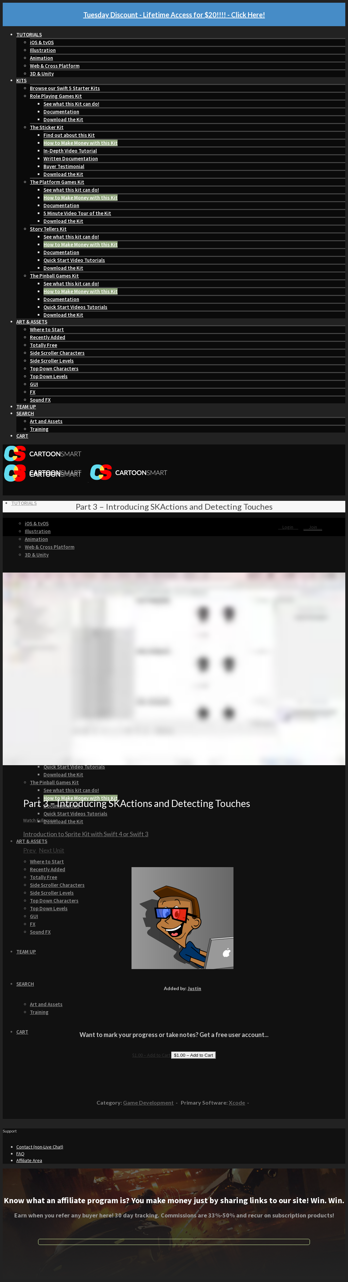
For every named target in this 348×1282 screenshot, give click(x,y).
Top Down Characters (54, 368)
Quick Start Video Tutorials (74, 260)
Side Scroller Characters (57, 353)
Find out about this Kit (69, 135)
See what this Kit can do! (71, 104)
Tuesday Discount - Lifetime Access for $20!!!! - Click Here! (174, 15)
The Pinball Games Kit (54, 276)
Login (288, 527)
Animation (41, 58)
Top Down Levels (49, 376)
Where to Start (47, 329)
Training (39, 429)
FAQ (20, 1154)
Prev (30, 850)
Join (312, 527)
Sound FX (40, 400)
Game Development (148, 1102)
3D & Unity (42, 73)
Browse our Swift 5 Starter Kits (65, 88)
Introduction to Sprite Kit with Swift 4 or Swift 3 (85, 834)
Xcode (237, 1102)
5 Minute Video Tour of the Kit (77, 213)
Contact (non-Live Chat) (39, 1147)
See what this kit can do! (71, 190)
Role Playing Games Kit (56, 96)
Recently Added (47, 337)
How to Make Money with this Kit (81, 143)
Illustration (43, 50)
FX (32, 392)
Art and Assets (46, 421)
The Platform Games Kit (57, 182)
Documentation (61, 111)
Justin (194, 988)
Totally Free (43, 345)
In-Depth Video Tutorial (70, 150)
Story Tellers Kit (48, 229)
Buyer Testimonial (64, 166)
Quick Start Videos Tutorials (75, 307)
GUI (34, 384)
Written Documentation (71, 158)
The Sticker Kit (47, 127)
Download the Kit (63, 119)
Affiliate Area (29, 1160)
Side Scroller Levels (52, 360)
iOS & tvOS (42, 42)
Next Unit (51, 850)
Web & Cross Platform (55, 66)
